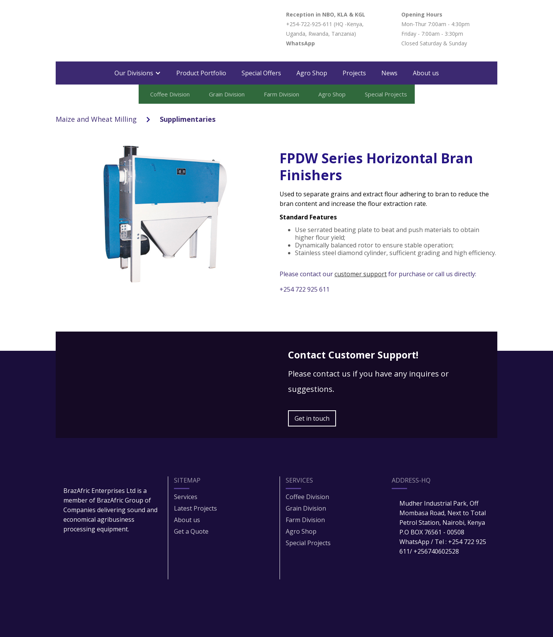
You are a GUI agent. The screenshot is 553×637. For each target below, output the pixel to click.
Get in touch (312, 418)
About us (426, 73)
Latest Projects (195, 508)
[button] (138, 73)
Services (185, 497)
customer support (360, 274)
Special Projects (308, 543)
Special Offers (261, 73)
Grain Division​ (306, 508)
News (389, 73)
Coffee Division (307, 497)
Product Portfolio (201, 73)
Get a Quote (191, 531)
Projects (354, 73)
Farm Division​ (305, 520)
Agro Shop (311, 73)
